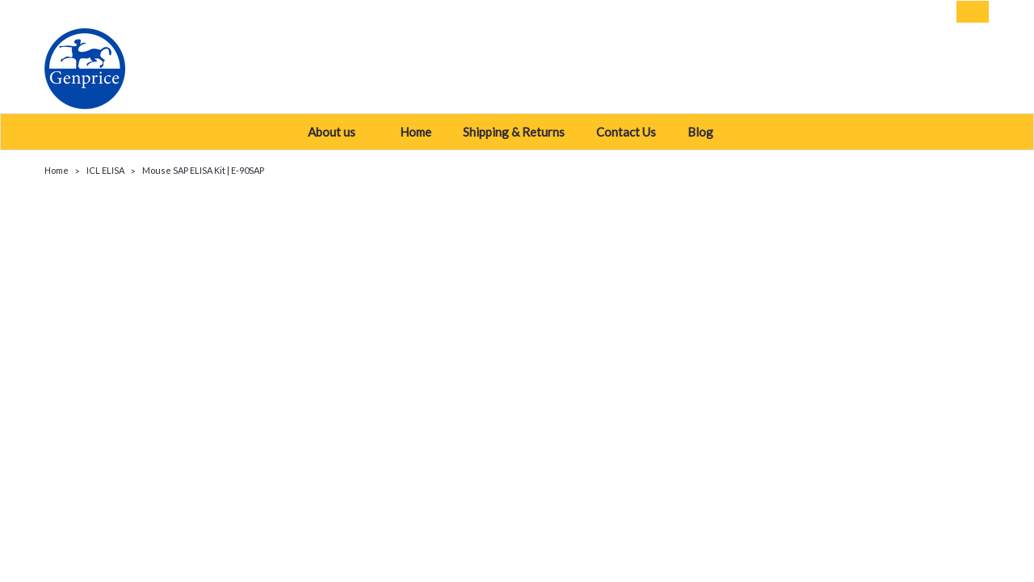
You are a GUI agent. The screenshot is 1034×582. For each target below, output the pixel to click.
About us (338, 131)
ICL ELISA (105, 170)
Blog (706, 131)
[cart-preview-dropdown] (969, 12)
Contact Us (626, 131)
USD (157, 12)
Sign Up (921, 12)
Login (869, 12)
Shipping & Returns (514, 131)
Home (415, 131)
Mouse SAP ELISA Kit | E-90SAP (203, 170)
